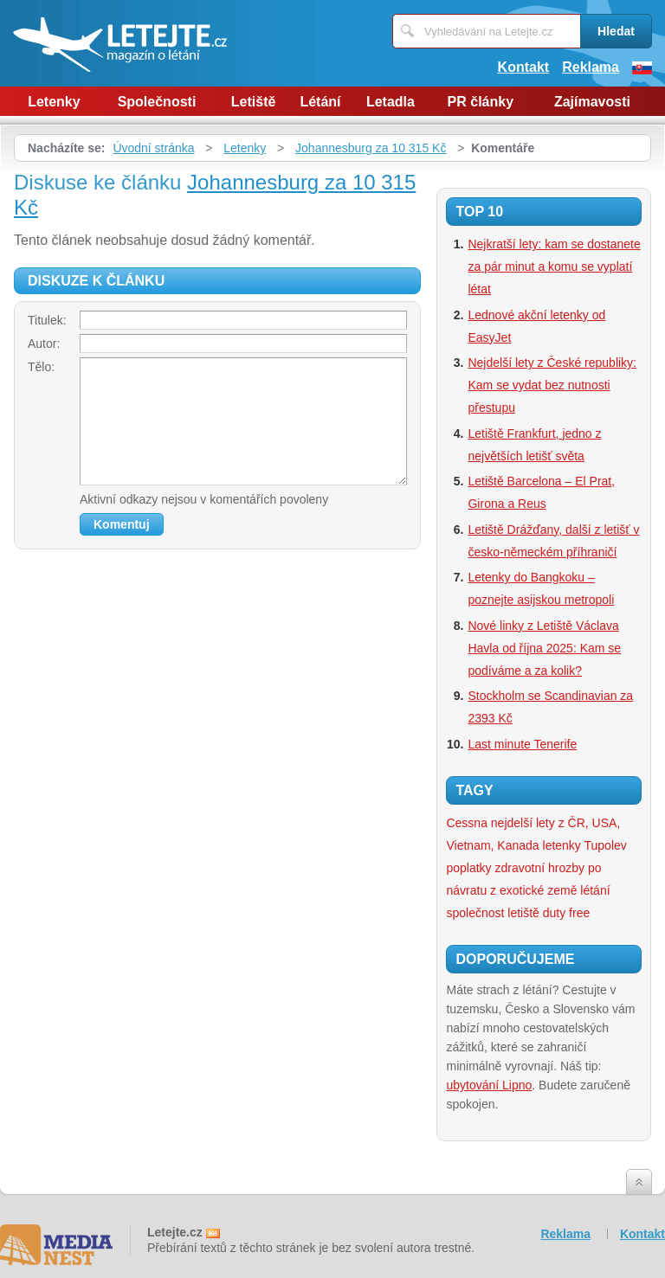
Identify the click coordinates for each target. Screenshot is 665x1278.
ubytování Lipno (489, 1085)
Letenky (54, 101)
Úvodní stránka (153, 148)
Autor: (44, 343)
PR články (480, 101)
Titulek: (47, 320)
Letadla (390, 101)
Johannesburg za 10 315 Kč (370, 148)
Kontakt (524, 67)
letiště (523, 913)
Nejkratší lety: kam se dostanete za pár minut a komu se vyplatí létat (554, 266)
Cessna (466, 823)
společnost (475, 913)
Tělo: (41, 367)
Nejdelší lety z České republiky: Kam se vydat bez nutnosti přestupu (552, 385)
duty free (566, 913)
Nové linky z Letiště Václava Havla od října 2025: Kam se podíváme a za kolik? (544, 648)
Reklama (590, 67)
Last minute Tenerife (522, 744)
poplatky (468, 868)
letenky (562, 845)
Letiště (253, 101)
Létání (320, 101)
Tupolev (605, 845)
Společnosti (157, 101)
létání (595, 890)
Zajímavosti (592, 101)
